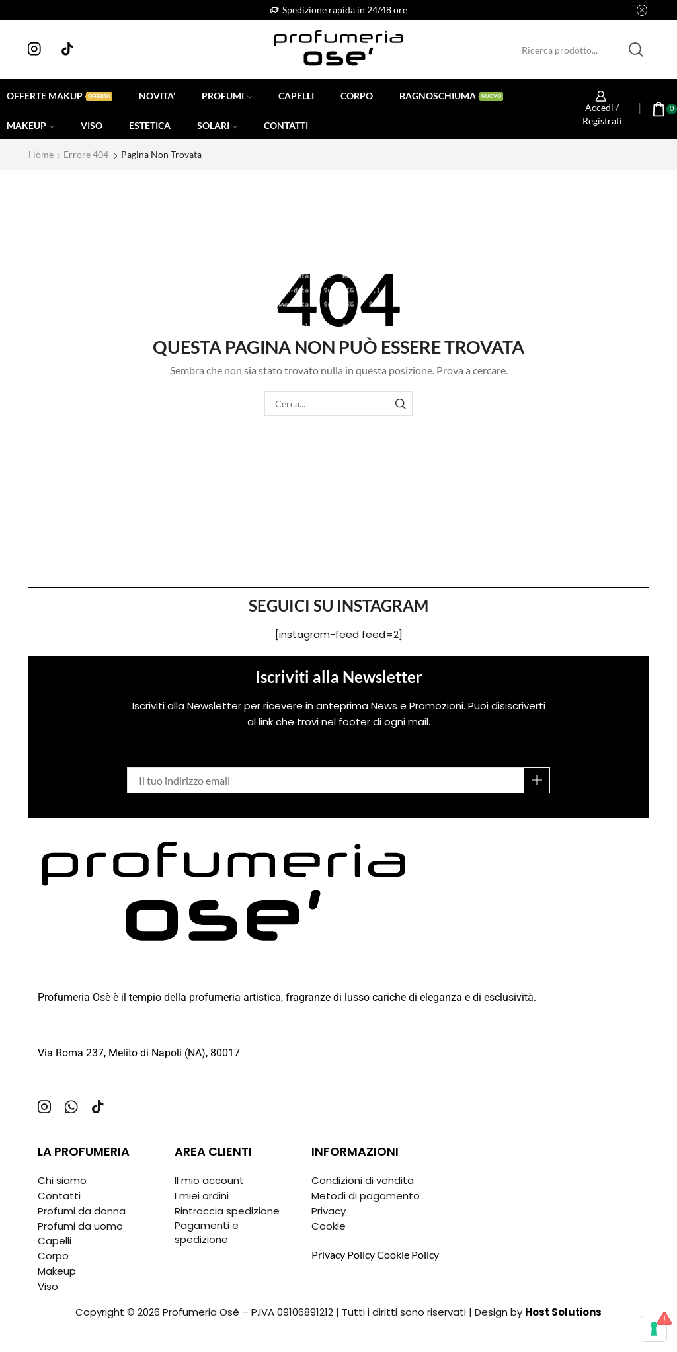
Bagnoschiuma (451, 95)
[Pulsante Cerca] (636, 49)
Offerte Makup (59, 95)
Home (41, 154)
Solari (217, 125)
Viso (91, 125)
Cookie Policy (408, 1254)
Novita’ (157, 95)
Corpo (356, 95)
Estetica (150, 125)
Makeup (30, 125)
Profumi (227, 95)
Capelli (296, 95)
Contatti (286, 125)
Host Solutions (563, 1312)
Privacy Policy (343, 1254)
